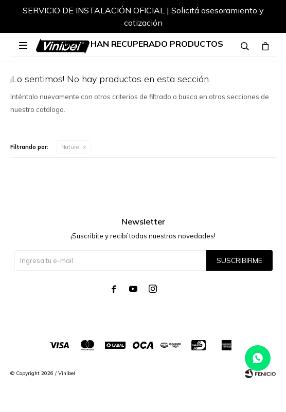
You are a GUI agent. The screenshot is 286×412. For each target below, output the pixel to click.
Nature (70, 147)
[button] (258, 18)
